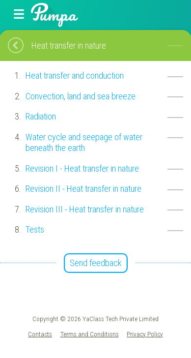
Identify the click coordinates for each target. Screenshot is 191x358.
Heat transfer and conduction (75, 75)
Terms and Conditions (89, 334)
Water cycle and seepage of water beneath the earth (84, 142)
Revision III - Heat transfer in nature (85, 209)
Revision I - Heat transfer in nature (82, 168)
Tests (35, 229)
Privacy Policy (145, 334)
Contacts (40, 334)
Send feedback (96, 263)
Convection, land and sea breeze (81, 96)
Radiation (41, 116)
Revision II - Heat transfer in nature (83, 188)
